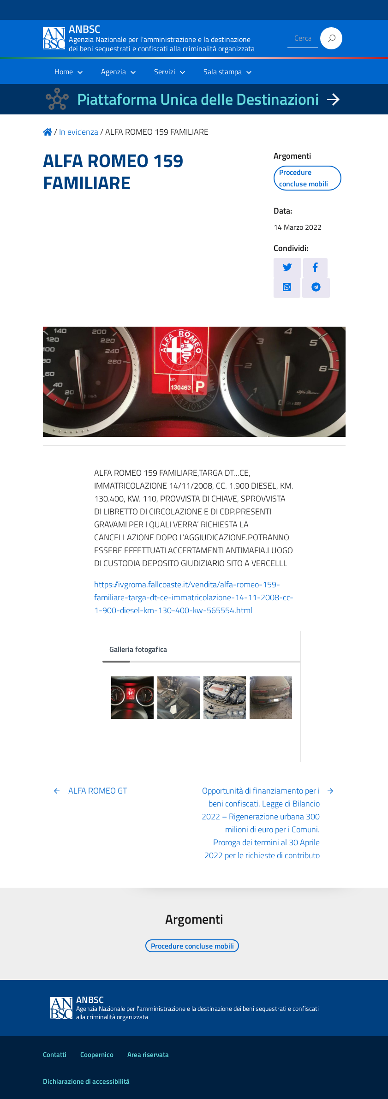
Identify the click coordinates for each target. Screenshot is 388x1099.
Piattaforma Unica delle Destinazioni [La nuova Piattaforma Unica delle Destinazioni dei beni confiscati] (198, 99)
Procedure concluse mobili (303, 178)
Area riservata (148, 1054)
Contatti (54, 1054)
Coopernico (96, 1054)
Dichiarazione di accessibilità (86, 1081)
